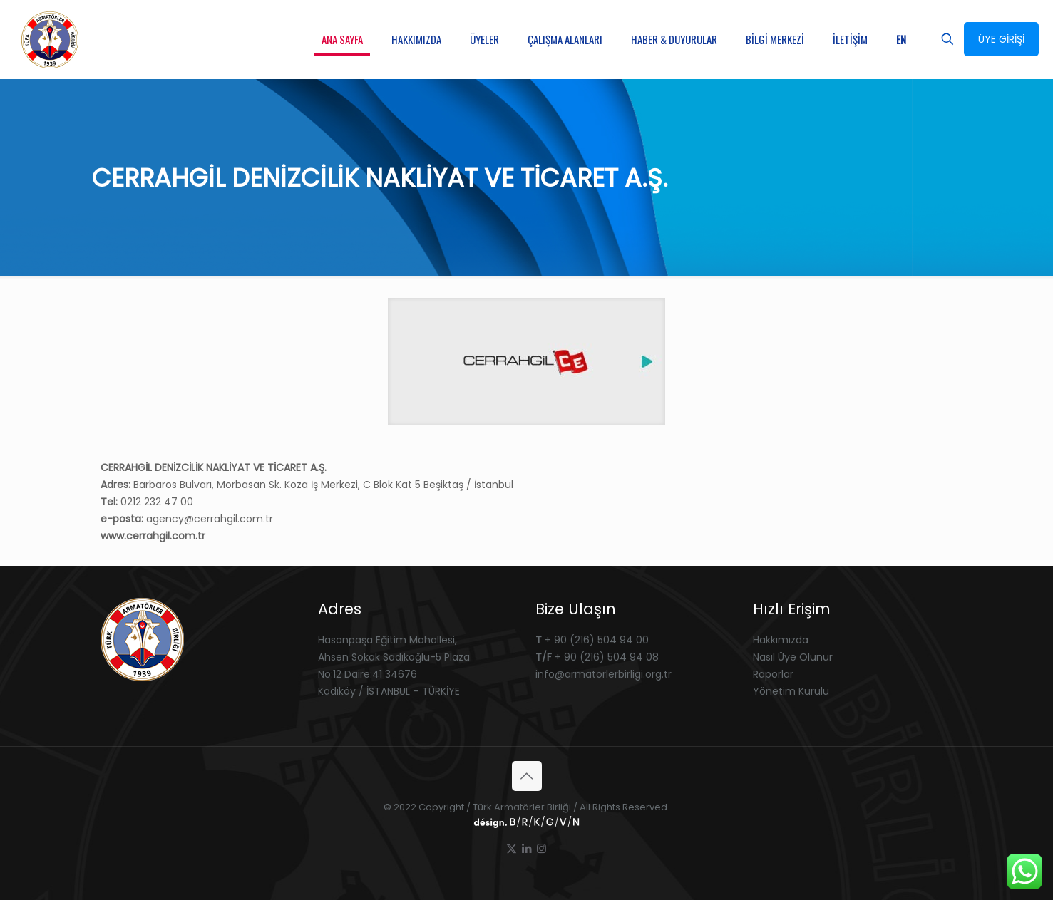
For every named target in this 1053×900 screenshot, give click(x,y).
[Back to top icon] (527, 776)
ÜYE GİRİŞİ (1001, 39)
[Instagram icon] (541, 848)
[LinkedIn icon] (526, 848)
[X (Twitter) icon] (511, 848)
